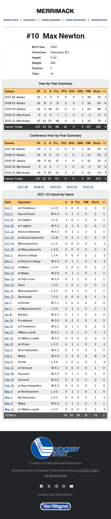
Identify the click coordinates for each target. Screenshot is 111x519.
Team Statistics (75, 20)
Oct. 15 (9, 219)
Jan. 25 (9, 344)
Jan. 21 (9, 332)
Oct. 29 (9, 243)
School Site (11, 20)
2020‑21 (72, 186)
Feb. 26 (9, 385)
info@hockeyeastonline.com (62, 463)
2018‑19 (39, 186)
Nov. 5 (9, 255)
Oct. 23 (9, 237)
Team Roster (99, 20)
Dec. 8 (9, 290)
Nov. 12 (9, 267)
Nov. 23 (9, 279)
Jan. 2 (8, 302)
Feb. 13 (9, 367)
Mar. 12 (9, 409)
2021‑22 (88, 186)
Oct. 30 (9, 249)
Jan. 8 (8, 314)
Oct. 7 (8, 207)
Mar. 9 (8, 403)
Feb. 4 (8, 350)
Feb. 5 (8, 355)
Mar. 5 (8, 397)
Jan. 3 (8, 308)
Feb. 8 (8, 361)
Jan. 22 (9, 338)
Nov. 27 (9, 284)
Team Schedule (50, 20)
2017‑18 (22, 186)
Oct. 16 (9, 225)
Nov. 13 (9, 273)
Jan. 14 (9, 320)
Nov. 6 (9, 261)
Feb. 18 (9, 373)
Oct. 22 (9, 231)
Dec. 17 (9, 296)
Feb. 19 (9, 379)
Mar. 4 (8, 391)
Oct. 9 (8, 213)
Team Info (29, 20)
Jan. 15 (9, 326)
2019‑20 (55, 186)
